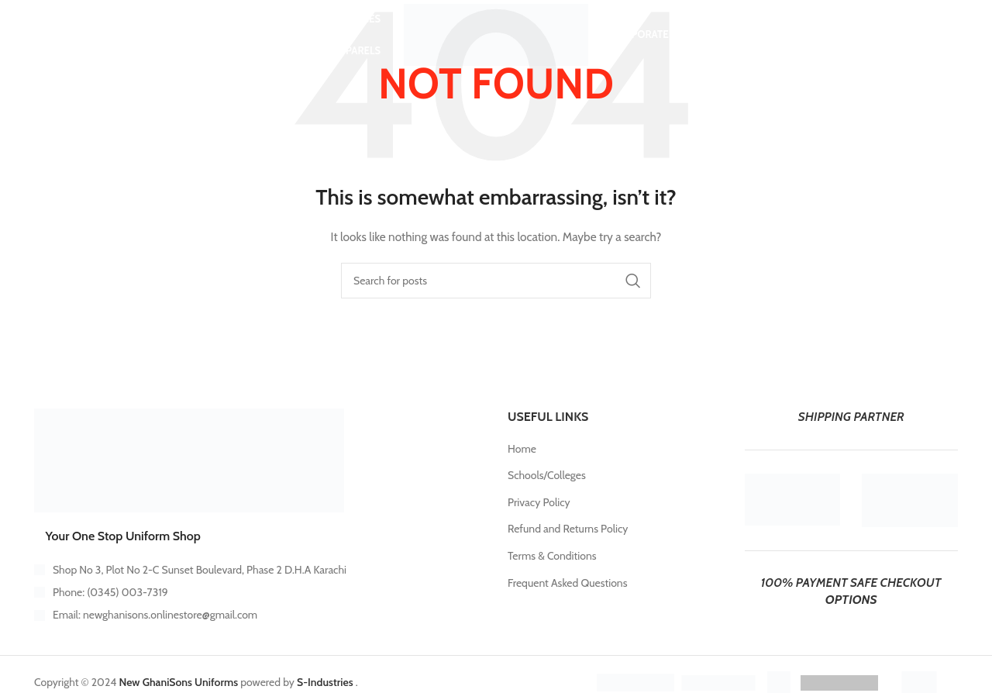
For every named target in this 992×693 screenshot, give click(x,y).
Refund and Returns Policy (568, 529)
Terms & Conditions (552, 556)
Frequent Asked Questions (567, 583)
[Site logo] (496, 33)
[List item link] (259, 592)
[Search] (64, 34)
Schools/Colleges (547, 475)
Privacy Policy (539, 502)
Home (522, 449)
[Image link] (189, 460)
